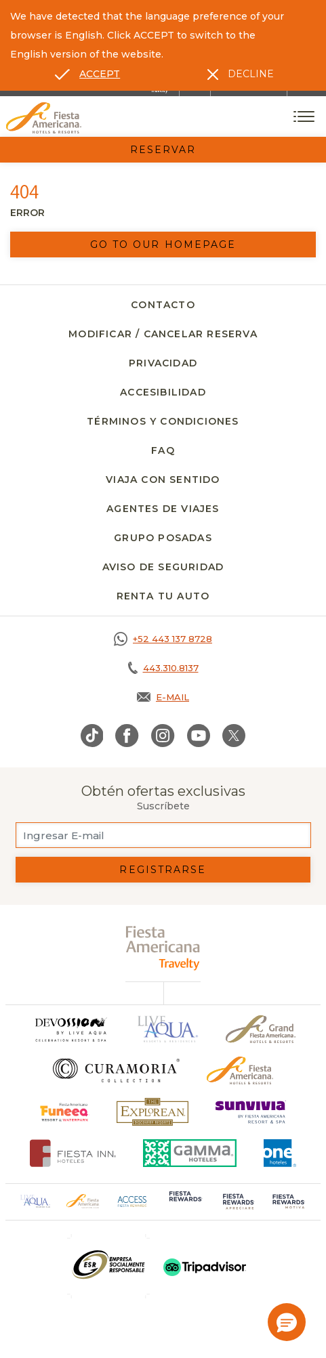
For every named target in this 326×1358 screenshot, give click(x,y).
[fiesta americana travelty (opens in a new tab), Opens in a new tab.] (163, 948)
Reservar (163, 150)
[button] (287, 1322)
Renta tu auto (163, 596)
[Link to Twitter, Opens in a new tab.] (233, 735)
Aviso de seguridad (163, 567)
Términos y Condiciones (163, 421)
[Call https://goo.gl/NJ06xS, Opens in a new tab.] (163, 639)
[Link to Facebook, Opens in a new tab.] (127, 735)
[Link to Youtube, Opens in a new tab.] (198, 735)
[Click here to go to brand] (70, 1029)
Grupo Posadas (163, 538)
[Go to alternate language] (87, 73)
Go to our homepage (163, 244)
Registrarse (162, 870)
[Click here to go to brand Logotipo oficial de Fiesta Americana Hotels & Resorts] (240, 1070)
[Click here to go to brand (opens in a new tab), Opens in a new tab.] (64, 1112)
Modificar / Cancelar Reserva (163, 334)
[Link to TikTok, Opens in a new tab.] (92, 735)
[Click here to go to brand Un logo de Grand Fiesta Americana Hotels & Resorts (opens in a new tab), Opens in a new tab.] (261, 1029)
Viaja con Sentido (163, 479)
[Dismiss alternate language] (240, 74)
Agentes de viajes (162, 509)
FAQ (163, 450)
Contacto (163, 305)
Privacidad (163, 363)
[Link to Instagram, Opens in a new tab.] (163, 735)
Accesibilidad (163, 392)
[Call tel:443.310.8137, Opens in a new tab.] (163, 668)
